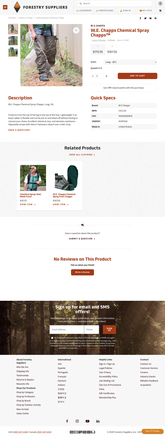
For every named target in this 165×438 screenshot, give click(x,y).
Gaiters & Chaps (25, 18)
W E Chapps (98, 26)
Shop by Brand (23, 400)
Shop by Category (25, 392)
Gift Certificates (107, 393)
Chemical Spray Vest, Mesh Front (30, 195)
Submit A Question (82, 239)
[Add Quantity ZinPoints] (106, 76)
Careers (144, 372)
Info (60, 364)
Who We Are (22, 367)
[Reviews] (98, 40)
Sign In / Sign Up (107, 364)
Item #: (123, 40)
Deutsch (62, 380)
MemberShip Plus (107, 397)
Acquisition (145, 385)
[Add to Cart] (137, 76)
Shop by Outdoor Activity (28, 405)
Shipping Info (22, 371)
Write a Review (82, 272)
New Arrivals (22, 409)
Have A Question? (19, 130)
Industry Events (147, 376)
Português (63, 372)
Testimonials (22, 375)
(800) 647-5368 (20, 432)
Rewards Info (22, 384)
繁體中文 (62, 397)
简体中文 (62, 393)
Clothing (12, 18)
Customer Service (149, 368)
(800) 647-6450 (44, 432)
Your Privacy (105, 372)
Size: (94, 62)
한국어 (61, 402)
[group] (13, 29)
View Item (28, 205)
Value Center (22, 413)
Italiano (61, 385)
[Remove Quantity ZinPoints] (93, 76)
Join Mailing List (107, 380)
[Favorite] (76, 30)
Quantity (96, 68)
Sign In (125, 10)
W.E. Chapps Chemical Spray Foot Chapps (64, 195)
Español (61, 368)
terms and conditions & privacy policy (92, 348)
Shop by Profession (25, 396)
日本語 (61, 389)
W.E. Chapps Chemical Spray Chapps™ (120, 33)
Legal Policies (105, 368)
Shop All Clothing (82, 155)
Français (62, 376)
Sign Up (109, 330)
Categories (84, 10)
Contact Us (145, 364)
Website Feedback (149, 380)
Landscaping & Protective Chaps (49, 18)
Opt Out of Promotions (110, 385)
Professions (104, 10)
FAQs (101, 389)
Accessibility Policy (108, 376)
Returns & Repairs (25, 379)
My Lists (145, 10)
